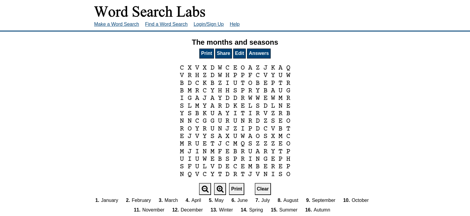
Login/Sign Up (209, 24)
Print (206, 53)
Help (235, 24)
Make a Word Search (116, 24)
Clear (263, 188)
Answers (259, 53)
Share (223, 53)
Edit (239, 53)
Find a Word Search (166, 24)
